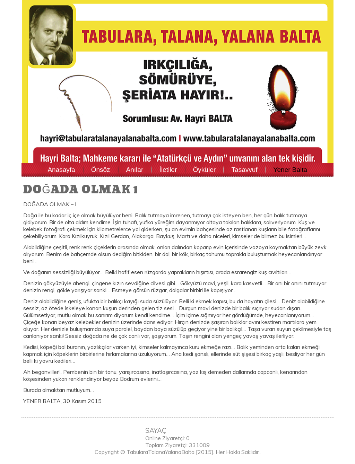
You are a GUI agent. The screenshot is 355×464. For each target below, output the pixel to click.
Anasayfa (61, 169)
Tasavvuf (245, 169)
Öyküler (204, 169)
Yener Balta (291, 169)
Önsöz (100, 169)
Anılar (135, 169)
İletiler (168, 169)
